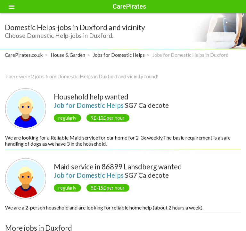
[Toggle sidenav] (11, 6)
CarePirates (129, 6)
